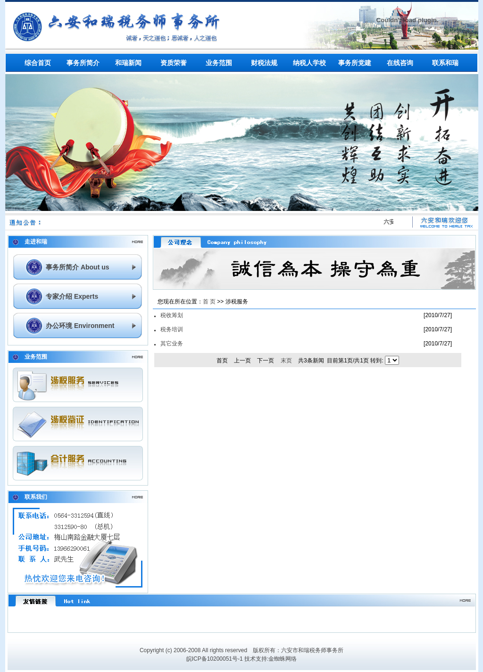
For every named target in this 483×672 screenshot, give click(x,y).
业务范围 (219, 63)
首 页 (209, 301)
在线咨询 (400, 63)
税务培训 (171, 329)
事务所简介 (83, 63)
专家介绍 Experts (72, 296)
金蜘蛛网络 (282, 658)
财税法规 (264, 63)
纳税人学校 (309, 63)
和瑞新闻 (128, 63)
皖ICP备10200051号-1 (214, 658)
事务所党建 (354, 63)
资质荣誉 (173, 63)
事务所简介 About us (77, 267)
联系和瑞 (445, 63)
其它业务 (171, 343)
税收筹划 (171, 315)
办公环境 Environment (80, 325)
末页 (286, 360)
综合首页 (38, 63)
